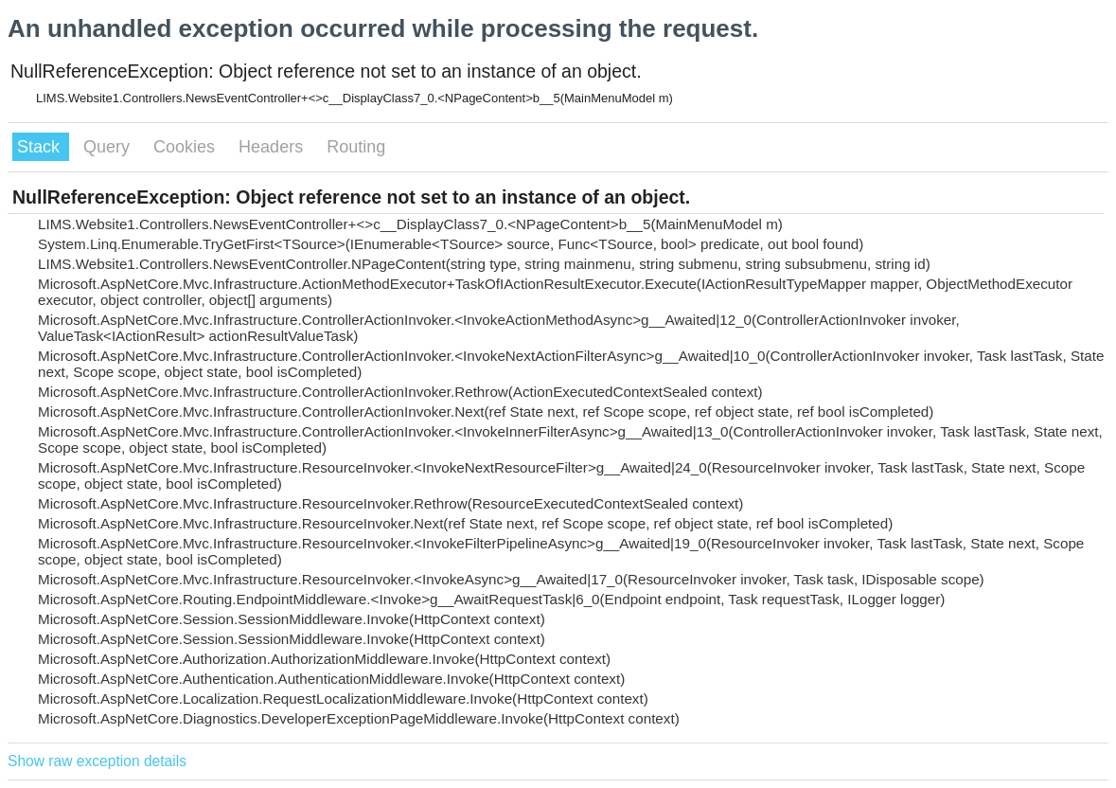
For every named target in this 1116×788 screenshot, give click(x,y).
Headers (273, 146)
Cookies (186, 146)
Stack (40, 146)
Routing (356, 146)
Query (108, 146)
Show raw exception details (97, 761)
